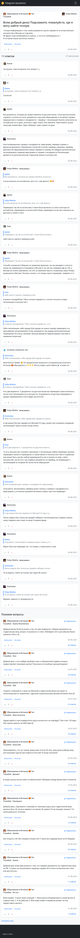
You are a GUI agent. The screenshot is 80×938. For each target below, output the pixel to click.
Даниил (16, 774)
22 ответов (72, 704)
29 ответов (72, 675)
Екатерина (17, 801)
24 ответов (72, 734)
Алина (15, 860)
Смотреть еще (7, 921)
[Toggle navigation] (76, 3)
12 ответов (72, 823)
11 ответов (72, 882)
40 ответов (72, 645)
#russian (18, 44)
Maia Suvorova (19, 715)
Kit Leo (15, 892)
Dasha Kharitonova (21, 624)
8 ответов (72, 914)
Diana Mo (17, 744)
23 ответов (72, 763)
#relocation (8, 44)
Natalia (16, 833)
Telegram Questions (13, 3)
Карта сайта (8, 934)
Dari (14, 656)
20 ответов (72, 849)
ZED (14, 685)
